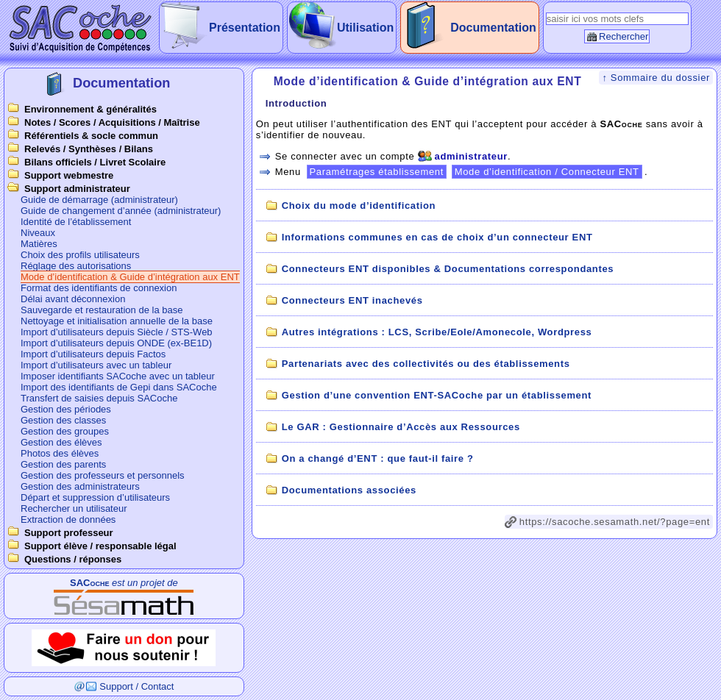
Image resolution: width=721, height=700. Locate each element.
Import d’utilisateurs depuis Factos (93, 354)
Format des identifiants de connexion (99, 287)
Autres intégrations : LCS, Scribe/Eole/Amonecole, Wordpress (437, 332)
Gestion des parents (63, 464)
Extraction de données (68, 519)
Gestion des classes (63, 420)
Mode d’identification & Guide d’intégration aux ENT (130, 276)
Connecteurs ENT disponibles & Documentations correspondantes (448, 268)
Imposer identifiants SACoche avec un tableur (118, 376)
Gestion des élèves (61, 442)
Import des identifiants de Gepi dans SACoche (119, 387)
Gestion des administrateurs (80, 486)
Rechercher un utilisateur (74, 508)
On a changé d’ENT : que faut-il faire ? (378, 458)
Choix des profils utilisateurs (80, 254)
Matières (39, 243)
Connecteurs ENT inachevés (352, 300)
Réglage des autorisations (76, 265)
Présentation (244, 27)
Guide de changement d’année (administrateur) (121, 210)
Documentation (493, 27)
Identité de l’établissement (76, 221)
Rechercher (623, 36)
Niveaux (38, 232)
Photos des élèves (60, 453)
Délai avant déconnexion (73, 298)
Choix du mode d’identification (359, 205)
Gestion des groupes (65, 431)
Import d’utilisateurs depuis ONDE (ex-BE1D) (116, 343)
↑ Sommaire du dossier (656, 77)
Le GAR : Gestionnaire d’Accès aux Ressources (401, 426)
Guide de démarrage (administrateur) (99, 199)
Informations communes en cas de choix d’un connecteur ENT (437, 237)
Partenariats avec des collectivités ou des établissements (426, 363)
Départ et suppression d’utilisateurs (95, 497)
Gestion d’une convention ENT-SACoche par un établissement (437, 395)
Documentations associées (349, 490)
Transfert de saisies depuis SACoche (99, 398)
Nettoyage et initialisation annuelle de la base (117, 320)
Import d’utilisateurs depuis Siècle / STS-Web (117, 332)
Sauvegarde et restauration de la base (101, 309)
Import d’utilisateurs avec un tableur (96, 365)
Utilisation (365, 27)
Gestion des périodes (66, 409)
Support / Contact (136, 686)
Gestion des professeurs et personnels (103, 475)
